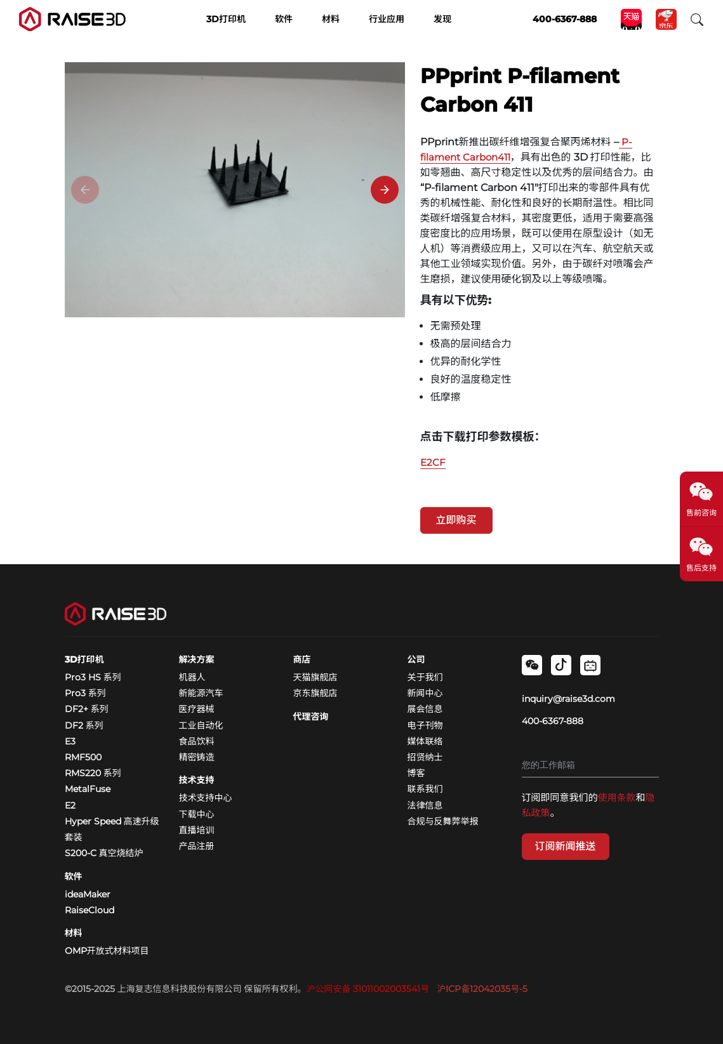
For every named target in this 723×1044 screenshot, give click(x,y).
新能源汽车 (201, 693)
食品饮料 (197, 741)
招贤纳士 (425, 757)
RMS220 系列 (93, 773)
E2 (70, 805)
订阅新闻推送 (565, 846)
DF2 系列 (84, 725)
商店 (302, 659)
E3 (70, 741)
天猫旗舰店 (315, 677)
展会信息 (425, 709)
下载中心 (197, 814)
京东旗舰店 (315, 693)
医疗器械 (197, 709)
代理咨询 (311, 716)
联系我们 (425, 789)
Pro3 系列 (85, 693)
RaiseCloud (89, 910)
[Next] (385, 190)
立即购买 (456, 520)
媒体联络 (425, 741)
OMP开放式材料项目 (107, 950)
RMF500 (83, 757)
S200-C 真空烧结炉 (104, 853)
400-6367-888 (552, 721)
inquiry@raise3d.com (568, 698)
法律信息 (425, 805)
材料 (74, 933)
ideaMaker (87, 894)
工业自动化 (201, 725)
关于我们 (425, 677)
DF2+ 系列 (87, 709)
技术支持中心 (205, 797)
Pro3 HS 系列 (93, 677)
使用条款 (617, 797)
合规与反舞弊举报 (443, 821)
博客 (416, 773)
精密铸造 (197, 757)
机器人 (192, 677)
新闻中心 (425, 693)
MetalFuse (87, 789)
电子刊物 (425, 725)
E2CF (433, 462)
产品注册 (197, 846)
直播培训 (197, 830)
